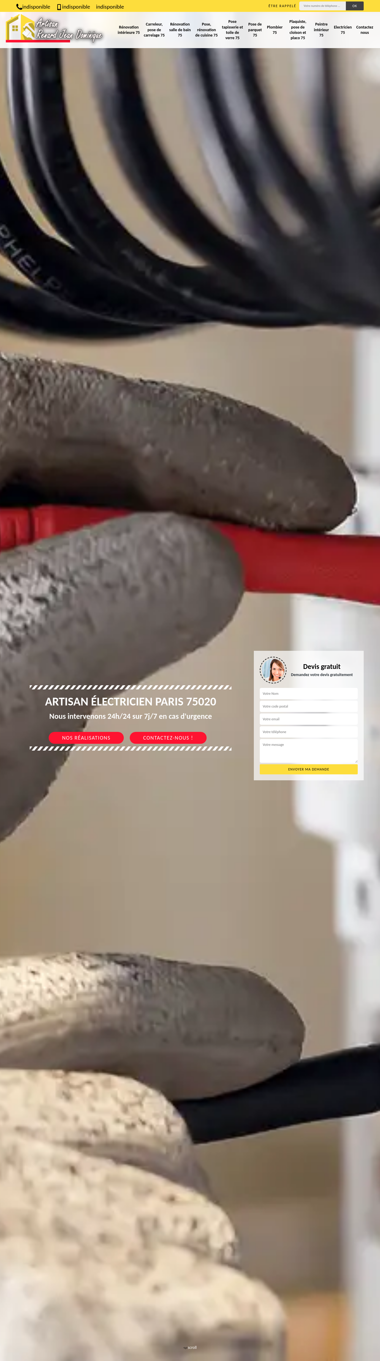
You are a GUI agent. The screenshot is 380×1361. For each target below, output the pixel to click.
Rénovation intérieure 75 (129, 30)
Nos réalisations (86, 738)
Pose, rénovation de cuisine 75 (206, 29)
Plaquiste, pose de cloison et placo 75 (297, 29)
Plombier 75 (275, 30)
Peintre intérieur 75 (321, 29)
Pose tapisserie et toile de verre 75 (232, 29)
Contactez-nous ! (168, 738)
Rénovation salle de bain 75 (180, 29)
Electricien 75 (343, 30)
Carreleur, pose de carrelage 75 (154, 29)
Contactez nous (364, 30)
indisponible (33, 6)
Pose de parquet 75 (255, 29)
